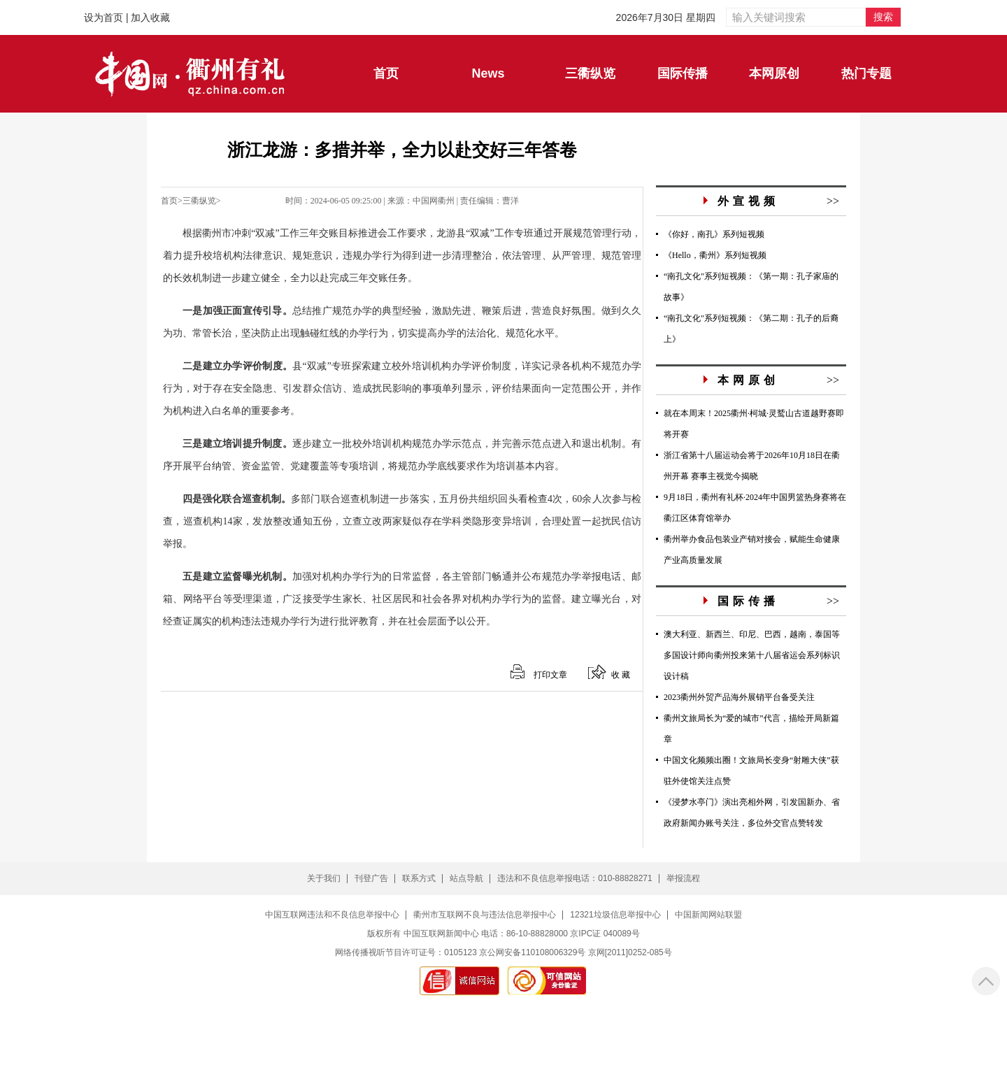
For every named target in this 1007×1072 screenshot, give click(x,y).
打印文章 (550, 675)
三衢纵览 (199, 201)
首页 (169, 201)
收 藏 (620, 675)
